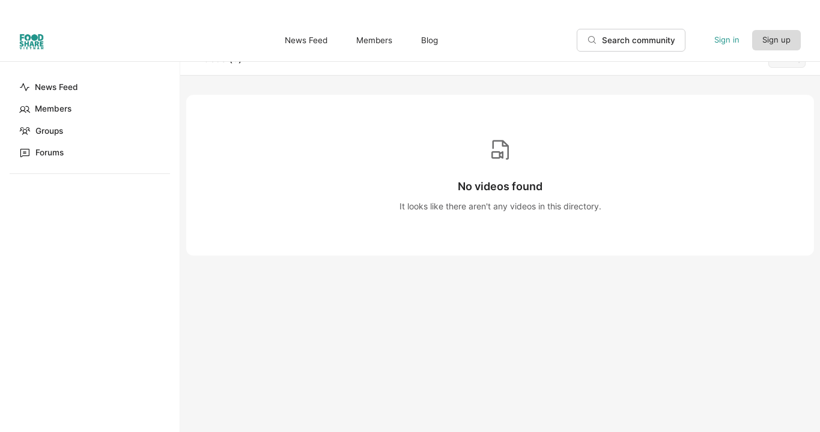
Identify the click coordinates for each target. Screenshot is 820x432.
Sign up (776, 39)
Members (45, 109)
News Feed (48, 87)
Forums (41, 152)
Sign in (727, 39)
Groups (41, 130)
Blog (429, 40)
